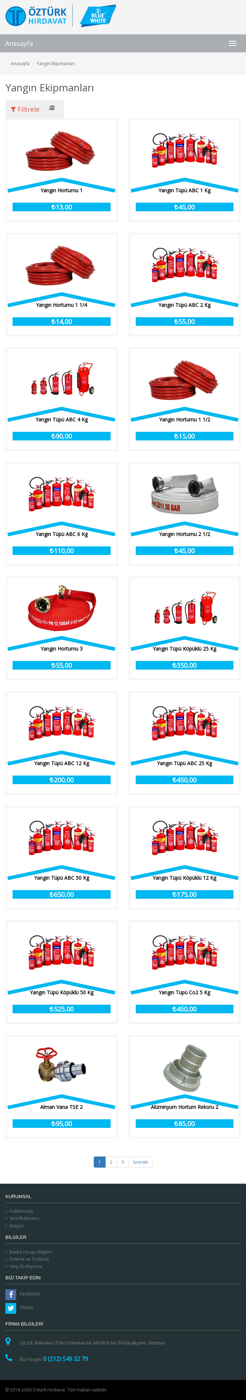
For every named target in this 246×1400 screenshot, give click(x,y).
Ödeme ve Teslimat (29, 1259)
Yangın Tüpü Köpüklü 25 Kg (184, 648)
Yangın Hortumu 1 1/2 (184, 419)
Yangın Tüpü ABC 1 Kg (184, 190)
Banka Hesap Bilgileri (30, 1252)
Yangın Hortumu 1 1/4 (61, 304)
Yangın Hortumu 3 (62, 648)
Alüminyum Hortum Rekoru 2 (184, 1107)
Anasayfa (19, 43)
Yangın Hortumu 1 (62, 190)
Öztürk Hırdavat (60, 15)
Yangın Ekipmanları (56, 64)
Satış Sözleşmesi (25, 1266)
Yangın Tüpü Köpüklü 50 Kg (61, 992)
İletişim (16, 1226)
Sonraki (140, 1162)
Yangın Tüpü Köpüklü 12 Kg (184, 877)
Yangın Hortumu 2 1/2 (184, 534)
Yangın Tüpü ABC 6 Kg (62, 534)
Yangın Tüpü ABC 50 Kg (61, 877)
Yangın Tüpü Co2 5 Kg (184, 992)
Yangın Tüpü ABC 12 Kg (61, 763)
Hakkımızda (21, 1211)
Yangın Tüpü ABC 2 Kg (184, 304)
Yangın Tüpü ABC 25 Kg (184, 763)
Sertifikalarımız (24, 1218)
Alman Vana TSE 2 (61, 1107)
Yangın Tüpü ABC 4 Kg (62, 419)
